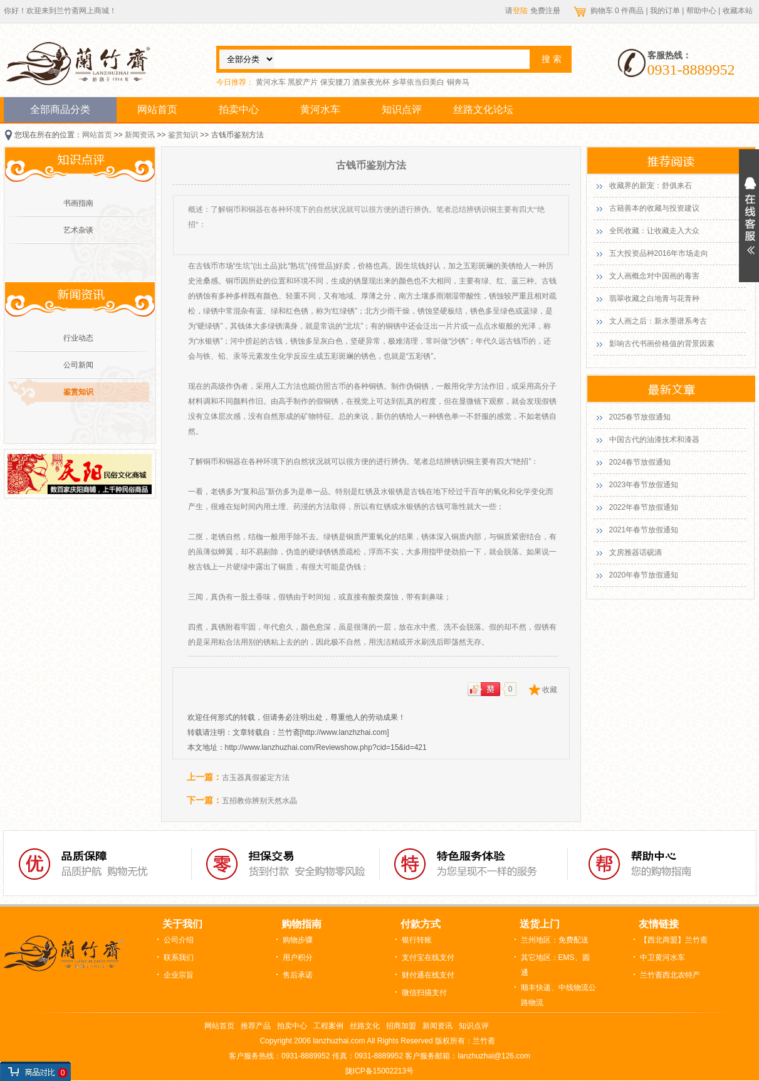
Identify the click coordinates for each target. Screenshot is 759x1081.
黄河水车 (271, 82)
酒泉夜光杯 (371, 82)
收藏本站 (738, 10)
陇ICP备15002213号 (379, 1071)
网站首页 (157, 109)
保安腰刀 (335, 82)
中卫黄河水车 (662, 957)
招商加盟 (401, 1025)
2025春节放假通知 (640, 417)
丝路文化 (365, 1025)
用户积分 (298, 957)
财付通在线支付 (428, 975)
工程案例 (328, 1025)
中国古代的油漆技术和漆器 (654, 439)
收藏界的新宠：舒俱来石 (650, 185)
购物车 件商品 (618, 10)
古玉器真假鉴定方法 (256, 777)
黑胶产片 (303, 82)
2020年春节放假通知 (644, 575)
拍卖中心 (239, 109)
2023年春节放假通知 (644, 484)
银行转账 (417, 940)
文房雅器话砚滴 (635, 552)
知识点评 (402, 109)
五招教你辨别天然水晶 (259, 800)
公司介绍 (179, 940)
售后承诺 (298, 975)
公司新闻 (78, 365)
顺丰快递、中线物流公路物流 (558, 995)
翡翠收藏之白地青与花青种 (654, 298)
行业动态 (78, 338)
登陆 (520, 10)
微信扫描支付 (424, 992)
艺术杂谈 (78, 230)
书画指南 (78, 203)
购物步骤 (298, 940)
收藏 (549, 689)
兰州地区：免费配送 (555, 940)
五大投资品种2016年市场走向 (659, 253)
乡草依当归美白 (418, 82)
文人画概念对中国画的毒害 (654, 276)
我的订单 (665, 10)
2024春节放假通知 (640, 462)
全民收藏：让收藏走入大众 (654, 230)
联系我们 (179, 957)
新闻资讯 (140, 134)
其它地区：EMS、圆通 (555, 965)
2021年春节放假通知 (644, 529)
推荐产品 (256, 1025)
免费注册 (545, 10)
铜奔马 (458, 82)
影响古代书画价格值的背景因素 (662, 343)
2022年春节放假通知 (644, 507)
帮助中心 (701, 10)
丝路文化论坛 (483, 109)
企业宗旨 (179, 975)
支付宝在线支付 (428, 957)
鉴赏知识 (183, 134)
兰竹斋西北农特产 (670, 975)
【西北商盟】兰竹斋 (674, 940)
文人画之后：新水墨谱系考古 (658, 321)
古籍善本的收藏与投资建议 (654, 208)
